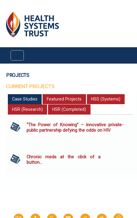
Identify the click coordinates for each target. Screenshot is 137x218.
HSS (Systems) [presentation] (105, 99)
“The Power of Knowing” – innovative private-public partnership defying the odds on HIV (75, 127)
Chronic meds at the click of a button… (63, 159)
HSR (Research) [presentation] (27, 109)
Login (5, 9)
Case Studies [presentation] (24, 99)
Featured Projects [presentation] (64, 99)
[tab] (25, 99)
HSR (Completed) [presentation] (69, 109)
